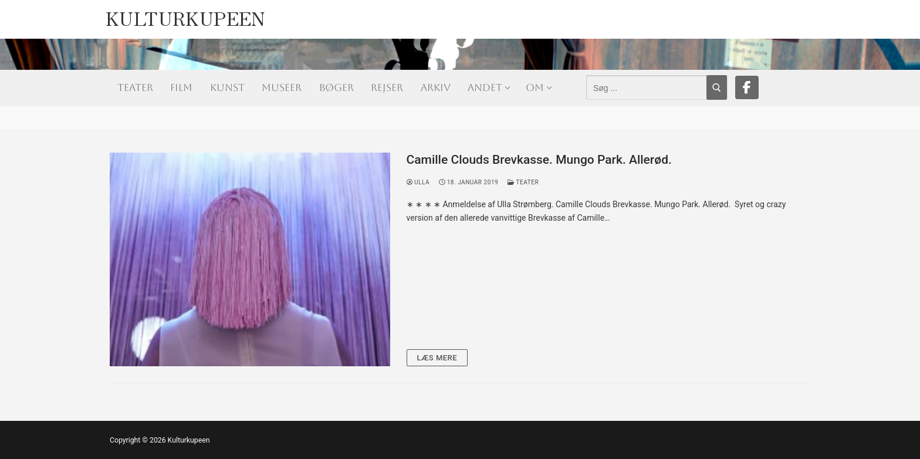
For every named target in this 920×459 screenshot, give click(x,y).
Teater (523, 182)
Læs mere (437, 357)
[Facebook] (747, 87)
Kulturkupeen (186, 15)
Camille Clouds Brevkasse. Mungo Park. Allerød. (539, 160)
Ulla (418, 182)
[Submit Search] (716, 87)
